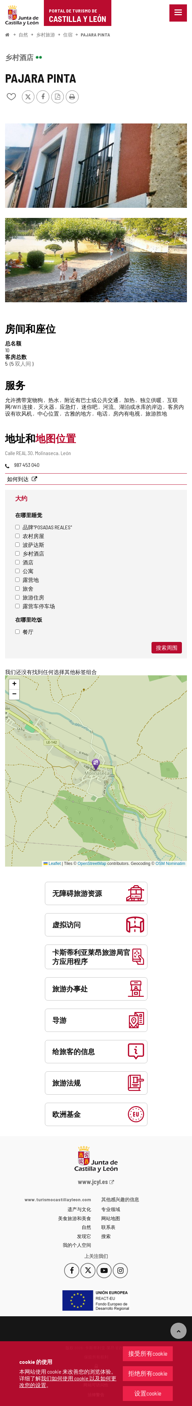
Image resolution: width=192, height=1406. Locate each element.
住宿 (68, 34)
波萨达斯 (29, 544)
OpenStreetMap (92, 863)
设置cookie (147, 1393)
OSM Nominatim (170, 863)
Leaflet (52, 863)
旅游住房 (29, 597)
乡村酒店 (29, 553)
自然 (23, 34)
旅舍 (24, 588)
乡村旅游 (45, 34)
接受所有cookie (147, 1353)
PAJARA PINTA (95, 34)
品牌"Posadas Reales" (43, 527)
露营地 (27, 580)
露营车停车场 (35, 606)
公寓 (24, 571)
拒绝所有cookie (147, 1373)
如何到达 (18, 479)
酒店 (24, 562)
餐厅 (24, 631)
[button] (14, 684)
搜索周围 (166, 647)
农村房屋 (29, 536)
